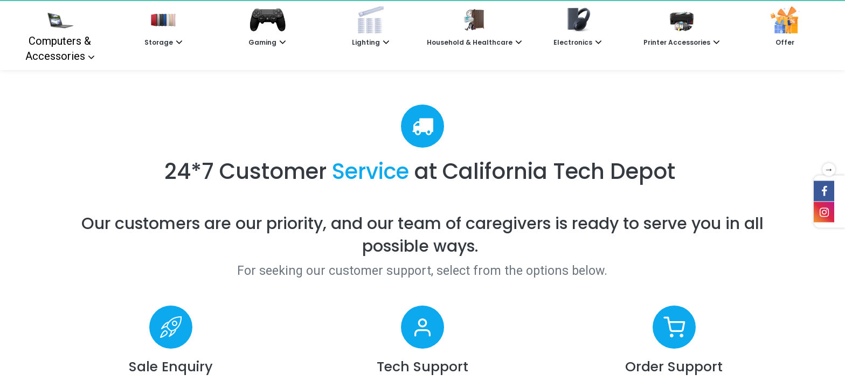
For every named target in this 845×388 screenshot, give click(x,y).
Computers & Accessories (58, 34)
